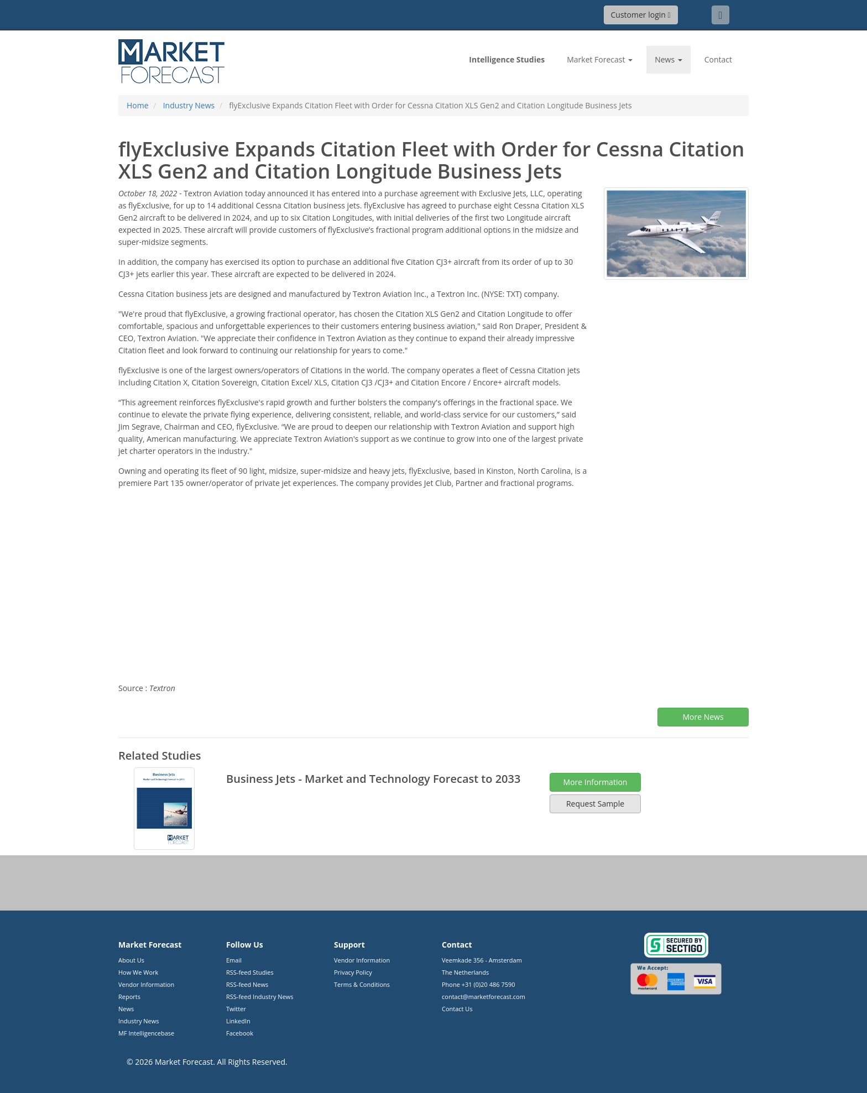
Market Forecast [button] (600, 59)
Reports (129, 996)
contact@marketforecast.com (483, 996)
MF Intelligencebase (146, 1033)
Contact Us (457, 1009)
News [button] (668, 59)
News (126, 1009)
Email (234, 960)
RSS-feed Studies (250, 972)
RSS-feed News (247, 984)
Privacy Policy (353, 972)
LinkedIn (238, 1021)
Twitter (236, 1009)
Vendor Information (146, 984)
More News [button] (702, 717)
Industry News (138, 1021)
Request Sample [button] (595, 803)
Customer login (641, 14)
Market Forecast (184, 1062)
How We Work (138, 972)
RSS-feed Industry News (260, 996)
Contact (718, 59)
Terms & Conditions (362, 984)
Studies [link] (507, 59)
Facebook (239, 1033)
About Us (131, 960)
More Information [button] (595, 782)
